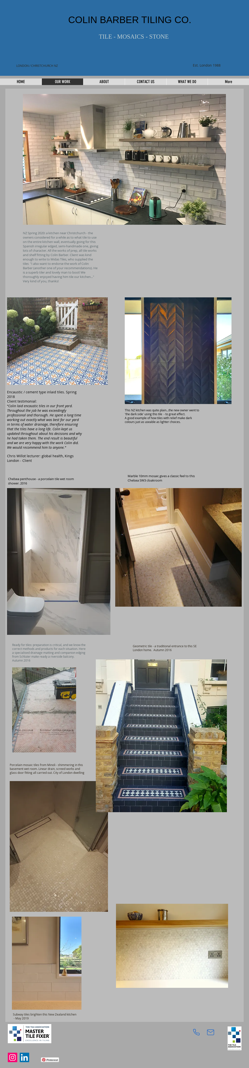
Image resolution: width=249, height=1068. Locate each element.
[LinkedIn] (24, 1057)
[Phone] (196, 1032)
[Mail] (210, 1032)
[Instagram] (12, 1057)
